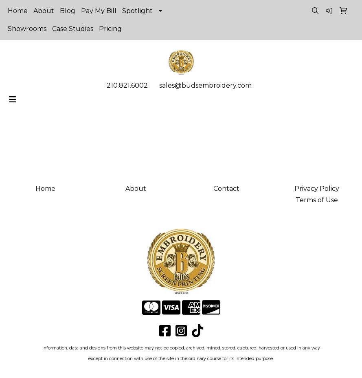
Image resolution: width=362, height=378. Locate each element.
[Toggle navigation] (12, 99)
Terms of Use (317, 200)
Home (18, 11)
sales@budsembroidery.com (205, 85)
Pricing (110, 29)
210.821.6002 (127, 85)
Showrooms (27, 29)
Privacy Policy (316, 188)
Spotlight (137, 11)
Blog (67, 11)
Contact (226, 188)
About (43, 11)
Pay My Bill (98, 11)
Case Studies (72, 29)
